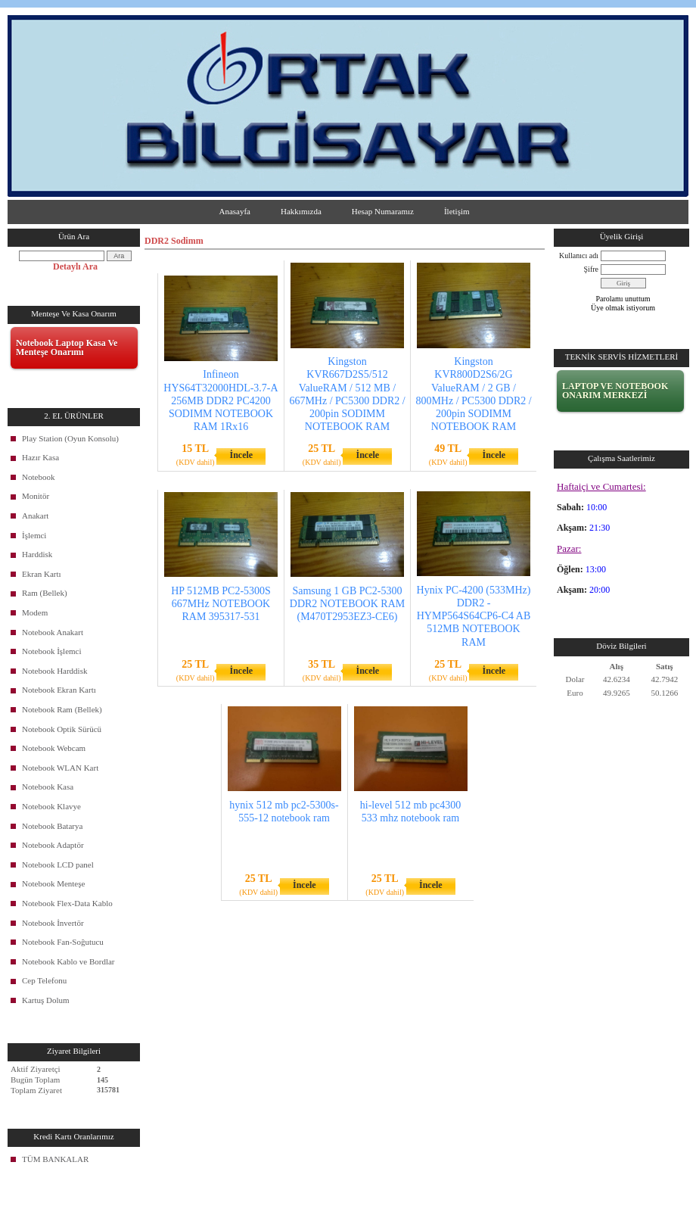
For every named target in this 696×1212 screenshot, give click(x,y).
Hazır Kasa (40, 457)
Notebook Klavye (51, 806)
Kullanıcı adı (578, 255)
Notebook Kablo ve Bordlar (68, 961)
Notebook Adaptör (53, 844)
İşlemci (34, 535)
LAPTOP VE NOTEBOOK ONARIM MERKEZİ (615, 390)
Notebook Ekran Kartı (59, 689)
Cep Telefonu (44, 980)
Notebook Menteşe (53, 883)
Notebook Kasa (47, 786)
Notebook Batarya (52, 825)
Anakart (35, 515)
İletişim (457, 211)
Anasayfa (234, 211)
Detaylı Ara (75, 266)
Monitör (35, 495)
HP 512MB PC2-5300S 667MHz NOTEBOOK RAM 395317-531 (221, 603)
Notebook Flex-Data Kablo (67, 903)
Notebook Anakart (52, 632)
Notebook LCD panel (58, 864)
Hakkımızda (301, 211)
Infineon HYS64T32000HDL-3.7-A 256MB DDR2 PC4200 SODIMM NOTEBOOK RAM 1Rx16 (220, 400)
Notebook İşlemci (52, 651)
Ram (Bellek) (44, 592)
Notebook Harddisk (54, 670)
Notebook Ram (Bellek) (62, 709)
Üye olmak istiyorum (623, 308)
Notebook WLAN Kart (60, 767)
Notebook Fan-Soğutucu (63, 941)
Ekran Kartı (41, 573)
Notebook (38, 476)
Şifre (591, 269)
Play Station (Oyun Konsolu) (70, 438)
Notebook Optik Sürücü (61, 729)
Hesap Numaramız (383, 211)
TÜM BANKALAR (55, 1159)
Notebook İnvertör (53, 922)
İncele (241, 455)
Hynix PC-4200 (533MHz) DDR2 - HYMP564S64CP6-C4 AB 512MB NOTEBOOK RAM (474, 616)
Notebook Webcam (53, 747)
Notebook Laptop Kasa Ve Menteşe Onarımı (66, 347)
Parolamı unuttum (623, 298)
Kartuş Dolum (46, 1000)
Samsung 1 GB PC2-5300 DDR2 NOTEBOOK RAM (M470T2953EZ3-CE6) (347, 603)
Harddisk (37, 554)
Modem (35, 612)
